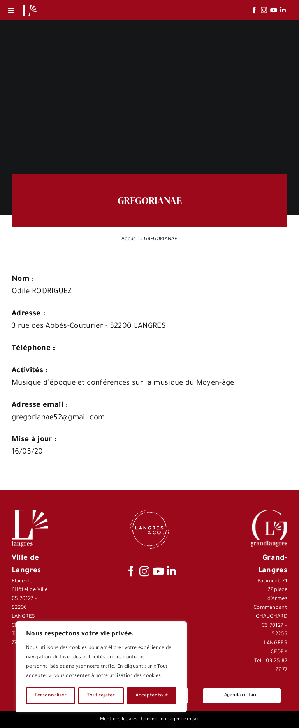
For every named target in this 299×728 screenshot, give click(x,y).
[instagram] (264, 10)
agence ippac (184, 719)
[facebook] (254, 10)
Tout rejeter (101, 695)
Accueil (130, 239)
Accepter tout (151, 695)
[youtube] (273, 10)
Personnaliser (51, 695)
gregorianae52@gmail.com (58, 418)
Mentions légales (118, 719)
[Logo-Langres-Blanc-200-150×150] (29, 5)
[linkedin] (283, 10)
